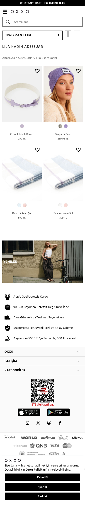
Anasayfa (8, 58)
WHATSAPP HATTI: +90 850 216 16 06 (42, 3)
